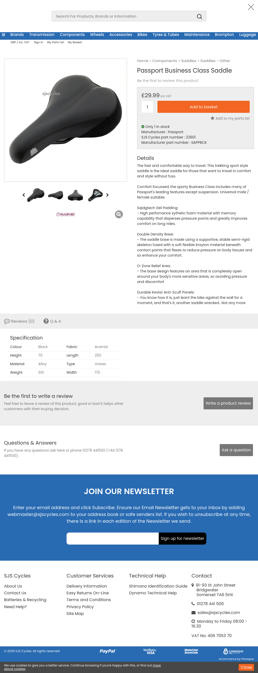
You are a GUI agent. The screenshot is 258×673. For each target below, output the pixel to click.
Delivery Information (87, 586)
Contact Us (15, 593)
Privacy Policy (80, 607)
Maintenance (197, 34)
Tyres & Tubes (166, 34)
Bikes (142, 34)
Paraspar (247, 659)
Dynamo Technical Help (153, 593)
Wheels (97, 34)
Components (72, 34)
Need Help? (15, 607)
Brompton (224, 34)
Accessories (120, 34)
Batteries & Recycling (25, 600)
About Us (13, 586)
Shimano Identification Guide (158, 586)
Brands (17, 34)
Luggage (247, 34)
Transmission (42, 34)
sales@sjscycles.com (219, 612)
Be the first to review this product (168, 80)
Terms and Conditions (89, 600)
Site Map (75, 613)
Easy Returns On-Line (88, 593)
